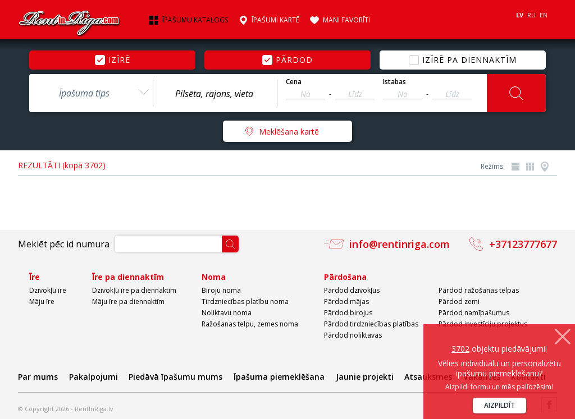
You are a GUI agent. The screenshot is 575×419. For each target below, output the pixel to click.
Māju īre (41, 301)
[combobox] (91, 93)
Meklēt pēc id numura (63, 244)
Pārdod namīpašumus (474, 312)
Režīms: (493, 166)
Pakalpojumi (93, 376)
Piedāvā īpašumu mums (175, 376)
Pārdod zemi (459, 301)
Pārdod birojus (348, 312)
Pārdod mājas (346, 301)
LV (519, 15)
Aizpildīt (499, 405)
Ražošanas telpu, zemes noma (250, 324)
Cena (294, 82)
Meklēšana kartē (289, 131)
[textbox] (215, 94)
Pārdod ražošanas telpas (479, 290)
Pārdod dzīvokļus (352, 290)
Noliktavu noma (227, 312)
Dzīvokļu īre (47, 290)
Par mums (38, 376)
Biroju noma (221, 290)
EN (543, 15)
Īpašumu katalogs (195, 20)
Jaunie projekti (365, 376)
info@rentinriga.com (399, 244)
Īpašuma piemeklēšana (279, 376)
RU (531, 15)
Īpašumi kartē (275, 20)
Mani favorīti (346, 20)
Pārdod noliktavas (353, 335)
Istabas (394, 82)
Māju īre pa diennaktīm (128, 301)
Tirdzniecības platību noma (245, 301)
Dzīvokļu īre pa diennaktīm (134, 290)
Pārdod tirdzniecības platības (371, 324)
